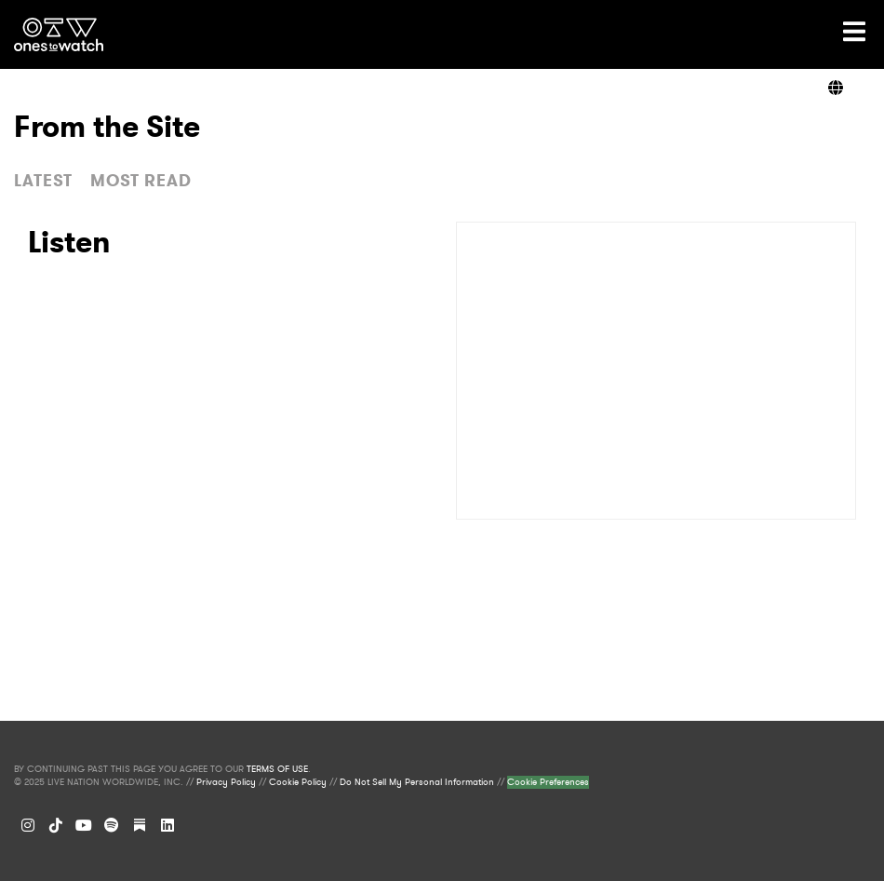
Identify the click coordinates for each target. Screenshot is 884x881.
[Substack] (140, 825)
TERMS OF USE (277, 769)
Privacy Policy (226, 782)
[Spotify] (112, 825)
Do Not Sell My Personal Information (417, 782)
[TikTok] (56, 825)
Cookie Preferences (548, 782)
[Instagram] (28, 825)
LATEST (43, 181)
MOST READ (141, 181)
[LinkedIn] (167, 825)
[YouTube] (84, 825)
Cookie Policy (298, 782)
